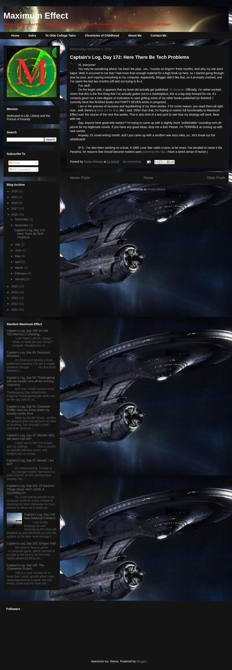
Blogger (141, 661)
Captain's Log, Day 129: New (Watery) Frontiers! (40, 516)
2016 (15, 214)
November (22, 225)
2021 (15, 197)
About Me (135, 35)
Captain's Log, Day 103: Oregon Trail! (31, 543)
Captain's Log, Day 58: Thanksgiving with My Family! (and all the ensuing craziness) (31, 381)
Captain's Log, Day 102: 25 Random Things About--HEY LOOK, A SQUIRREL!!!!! (30, 489)
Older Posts (216, 178)
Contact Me (158, 35)
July (18, 244)
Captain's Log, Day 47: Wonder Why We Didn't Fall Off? (30, 437)
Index (32, 35)
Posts (14, 163)
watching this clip (154, 151)
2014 (15, 292)
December (22, 219)
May (18, 256)
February (21, 273)
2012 (15, 303)
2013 (15, 298)
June (18, 250)
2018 (15, 203)
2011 (15, 309)
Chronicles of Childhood (102, 35)
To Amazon (176, 89)
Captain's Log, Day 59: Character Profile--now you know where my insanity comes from (28, 410)
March (19, 267)
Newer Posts (80, 178)
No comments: (133, 161)
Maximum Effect (35, 15)
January (20, 279)
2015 (15, 286)
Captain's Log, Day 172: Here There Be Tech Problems (129, 57)
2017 (15, 208)
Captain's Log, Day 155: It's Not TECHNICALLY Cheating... (27, 332)
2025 (15, 191)
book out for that (107, 110)
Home (15, 35)
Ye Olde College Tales (60, 35)
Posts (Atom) (156, 189)
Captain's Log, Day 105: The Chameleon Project (25, 567)
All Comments (20, 169)
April (18, 261)
